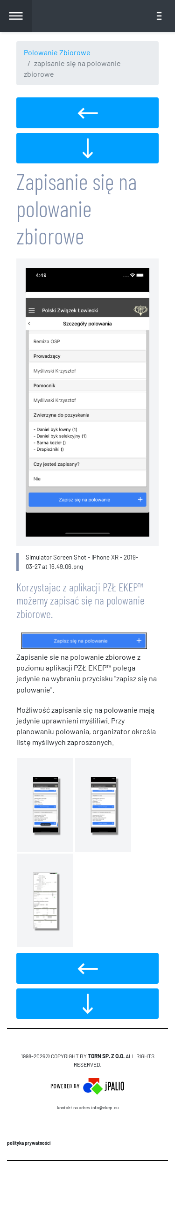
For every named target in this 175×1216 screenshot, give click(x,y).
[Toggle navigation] (159, 16)
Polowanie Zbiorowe (57, 52)
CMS (87, 1188)
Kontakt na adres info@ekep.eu (88, 1107)
